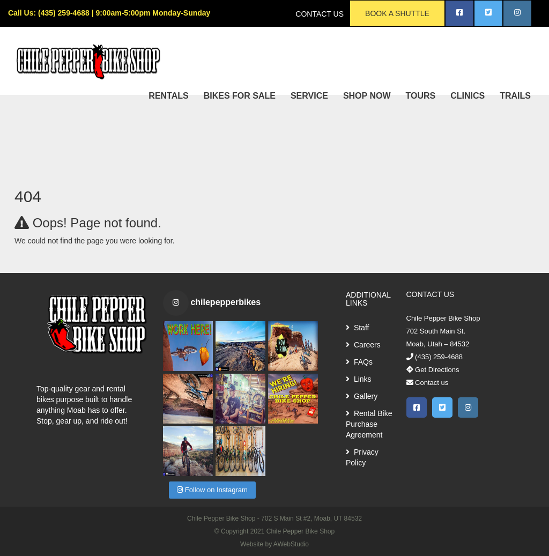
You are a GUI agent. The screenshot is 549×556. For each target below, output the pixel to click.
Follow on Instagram (212, 490)
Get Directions (432, 370)
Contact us (427, 383)
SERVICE (309, 95)
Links (359, 379)
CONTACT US (319, 14)
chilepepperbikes (225, 302)
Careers (363, 344)
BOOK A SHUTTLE (397, 13)
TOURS (421, 95)
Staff (357, 327)
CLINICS (467, 95)
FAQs (359, 362)
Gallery (361, 396)
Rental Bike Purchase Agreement (369, 424)
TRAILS (515, 95)
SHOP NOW (367, 95)
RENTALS (168, 95)
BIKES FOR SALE (240, 95)
